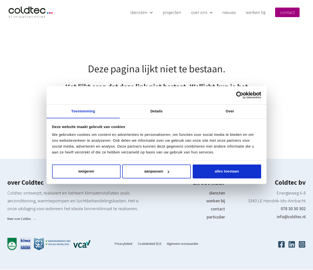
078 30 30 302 (293, 209)
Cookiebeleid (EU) (149, 244)
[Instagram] (302, 244)
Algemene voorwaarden (180, 244)
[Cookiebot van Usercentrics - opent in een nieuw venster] (239, 95)
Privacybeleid (125, 244)
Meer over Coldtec (21, 219)
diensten (216, 193)
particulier (215, 217)
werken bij (214, 201)
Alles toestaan (227, 171)
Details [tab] (156, 111)
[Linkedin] (291, 244)
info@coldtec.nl (290, 217)
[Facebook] (281, 244)
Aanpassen (156, 171)
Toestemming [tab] (83, 111)
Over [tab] (230, 111)
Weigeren (86, 171)
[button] (167, 12)
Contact (292, 12)
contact (217, 209)
